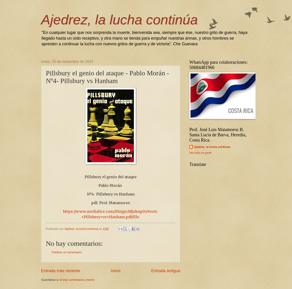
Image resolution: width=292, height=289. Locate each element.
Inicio (115, 271)
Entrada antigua (165, 271)
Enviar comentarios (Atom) (77, 279)
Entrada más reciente (60, 271)
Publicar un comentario (67, 252)
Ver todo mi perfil (200, 153)
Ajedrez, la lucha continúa (119, 19)
